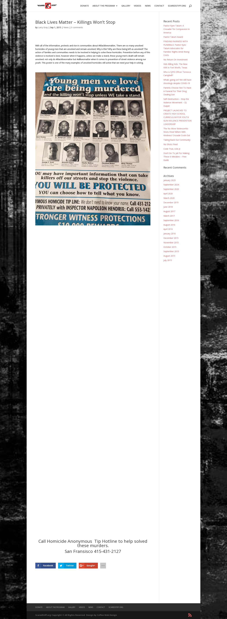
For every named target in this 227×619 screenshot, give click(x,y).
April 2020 (168, 193)
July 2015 (167, 260)
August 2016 (169, 224)
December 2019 (171, 202)
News (148, 6)
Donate (84, 6)
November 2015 (171, 242)
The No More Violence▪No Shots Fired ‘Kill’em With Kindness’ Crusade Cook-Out (176, 132)
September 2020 (171, 189)
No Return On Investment (175, 59)
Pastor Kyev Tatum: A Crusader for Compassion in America (176, 29)
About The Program (104, 6)
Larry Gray (43, 27)
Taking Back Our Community (176, 139)
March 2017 (169, 215)
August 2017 (169, 211)
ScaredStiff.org (177, 6)
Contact (159, 6)
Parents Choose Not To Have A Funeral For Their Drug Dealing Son (177, 91)
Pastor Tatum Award (173, 37)
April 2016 (168, 229)
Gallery (125, 6)
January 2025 (169, 180)
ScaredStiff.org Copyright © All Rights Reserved (60, 615)
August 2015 (169, 255)
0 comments (77, 27)
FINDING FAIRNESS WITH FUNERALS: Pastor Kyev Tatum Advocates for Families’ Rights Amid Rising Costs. (176, 48)
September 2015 (171, 251)
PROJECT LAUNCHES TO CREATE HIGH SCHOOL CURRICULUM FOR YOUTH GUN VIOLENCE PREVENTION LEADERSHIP (177, 117)
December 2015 (171, 238)
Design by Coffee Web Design (101, 615)
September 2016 (171, 220)
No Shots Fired (170, 144)
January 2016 (169, 233)
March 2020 (169, 198)
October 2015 (169, 247)
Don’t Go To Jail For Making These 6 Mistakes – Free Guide (176, 156)
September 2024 (171, 184)
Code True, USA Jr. (172, 148)
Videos (137, 6)
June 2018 (168, 206)
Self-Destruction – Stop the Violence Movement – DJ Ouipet (176, 102)
